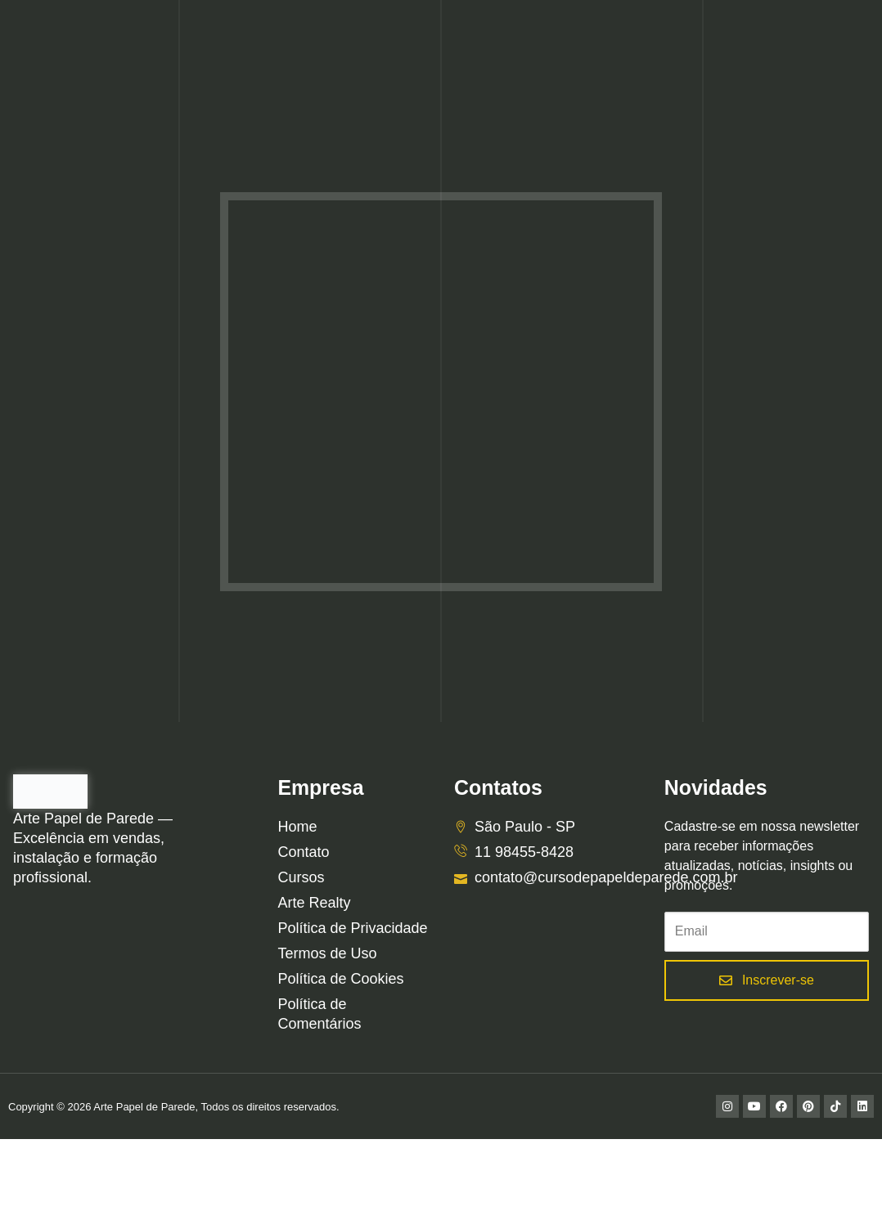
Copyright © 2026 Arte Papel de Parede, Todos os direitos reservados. (174, 1107)
